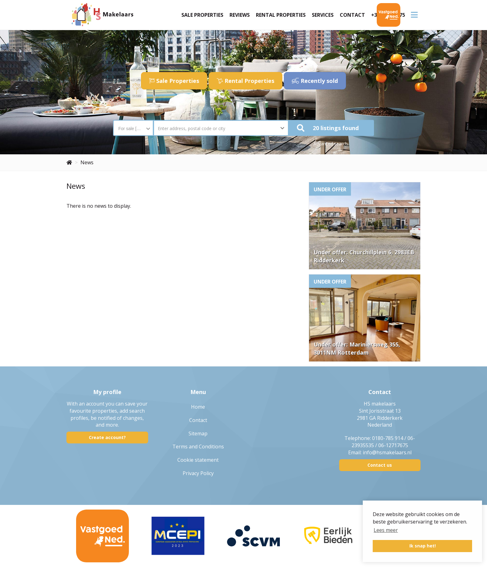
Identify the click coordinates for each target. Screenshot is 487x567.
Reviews (240, 14)
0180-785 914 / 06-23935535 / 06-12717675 (383, 442)
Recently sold (315, 80)
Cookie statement (198, 459)
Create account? (107, 437)
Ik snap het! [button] (422, 546)
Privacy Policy (198, 473)
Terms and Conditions (198, 446)
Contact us (379, 465)
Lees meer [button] (386, 530)
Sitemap (198, 433)
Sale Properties (202, 14)
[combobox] (133, 125)
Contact (352, 14)
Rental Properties (281, 14)
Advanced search (330, 144)
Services (323, 14)
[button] (331, 128)
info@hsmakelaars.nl (387, 452)
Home (198, 406)
